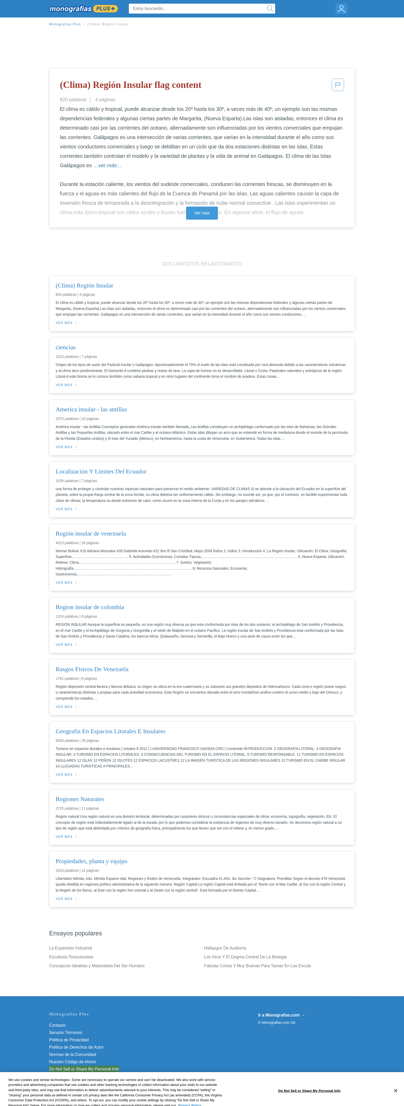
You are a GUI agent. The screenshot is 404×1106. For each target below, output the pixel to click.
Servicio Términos (65, 1032)
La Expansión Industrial (70, 948)
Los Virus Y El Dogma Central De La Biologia (245, 957)
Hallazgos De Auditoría (225, 948)
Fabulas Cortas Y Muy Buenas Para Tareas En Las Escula (257, 966)
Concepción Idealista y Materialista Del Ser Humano (97, 966)
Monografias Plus (65, 24)
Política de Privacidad (69, 1040)
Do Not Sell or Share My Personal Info (84, 1069)
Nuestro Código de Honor (72, 1062)
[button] (338, 86)
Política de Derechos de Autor (76, 1047)
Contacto (57, 1025)
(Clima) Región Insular (108, 24)
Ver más (202, 213)
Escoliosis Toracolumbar (71, 957)
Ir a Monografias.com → (281, 1015)
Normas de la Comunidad (72, 1054)
